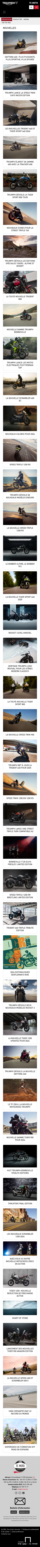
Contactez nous (6, 1534)
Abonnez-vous (24, 1512)
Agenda (26, 19)
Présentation (7, 19)
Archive (13, 1512)
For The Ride (6, 23)
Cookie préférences (18, 1532)
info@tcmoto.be (22, 1489)
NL (31, 7)
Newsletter (17, 19)
